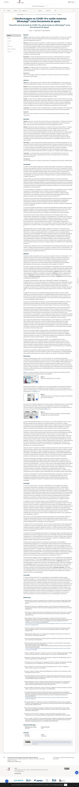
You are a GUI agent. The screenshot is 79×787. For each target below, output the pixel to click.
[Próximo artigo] (25, 10)
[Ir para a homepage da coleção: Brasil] (33, 2)
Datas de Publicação (11, 48)
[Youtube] (20, 772)
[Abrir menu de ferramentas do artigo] (6, 732)
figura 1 (26, 371)
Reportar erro (77, 280)
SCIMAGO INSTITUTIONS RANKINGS (42, 30)
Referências (9, 45)
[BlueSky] (15, 772)
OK (65, 784)
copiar (59, 14)
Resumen (9, 40)
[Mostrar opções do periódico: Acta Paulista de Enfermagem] (46, 6)
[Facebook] (19, 772)
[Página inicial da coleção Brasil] (8, 770)
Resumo (40, 10)
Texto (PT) (48, 10)
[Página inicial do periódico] (4, 10)
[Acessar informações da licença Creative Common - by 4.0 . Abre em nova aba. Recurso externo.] (27, 741)
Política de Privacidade (58, 784)
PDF (55, 10)
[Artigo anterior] (15, 10)
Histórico (9, 50)
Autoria (30, 30)
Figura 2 (36, 390)
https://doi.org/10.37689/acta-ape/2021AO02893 (46, 14)
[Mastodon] (16, 772)
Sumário (9, 10)
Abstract (9, 37)
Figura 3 (47, 408)
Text (8, 42)
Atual (20, 10)
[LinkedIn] (17, 772)
